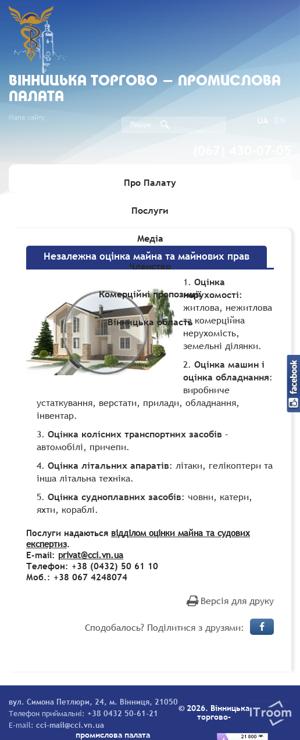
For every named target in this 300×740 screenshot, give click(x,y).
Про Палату (150, 182)
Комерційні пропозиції (150, 294)
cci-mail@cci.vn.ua (70, 725)
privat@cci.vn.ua (90, 555)
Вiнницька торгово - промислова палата (145, 89)
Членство (150, 266)
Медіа (150, 238)
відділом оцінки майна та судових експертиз (138, 538)
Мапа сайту (27, 117)
